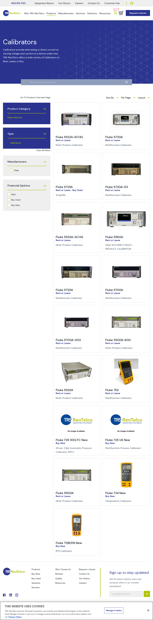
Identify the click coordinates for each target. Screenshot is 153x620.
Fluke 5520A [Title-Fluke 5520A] (64, 390)
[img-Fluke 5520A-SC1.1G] (76, 207)
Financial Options (18, 185)
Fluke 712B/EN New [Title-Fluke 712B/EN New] (69, 543)
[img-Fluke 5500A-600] (126, 310)
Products (51, 13)
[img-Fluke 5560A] (126, 207)
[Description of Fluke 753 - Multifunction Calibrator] (124, 398)
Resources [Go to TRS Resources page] (60, 583)
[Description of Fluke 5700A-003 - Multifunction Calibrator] (75, 348)
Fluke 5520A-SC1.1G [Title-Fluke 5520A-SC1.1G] (69, 237)
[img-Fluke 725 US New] (126, 410)
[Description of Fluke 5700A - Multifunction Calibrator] (124, 298)
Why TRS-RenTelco (34, 13)
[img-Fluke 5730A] (126, 107)
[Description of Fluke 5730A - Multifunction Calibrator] (124, 145)
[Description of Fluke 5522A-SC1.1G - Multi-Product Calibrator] (75, 145)
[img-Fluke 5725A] (76, 157)
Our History (64, 3)
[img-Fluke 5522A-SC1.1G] (76, 107)
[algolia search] (76, 93)
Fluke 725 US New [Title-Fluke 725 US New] (117, 440)
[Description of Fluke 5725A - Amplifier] (75, 195)
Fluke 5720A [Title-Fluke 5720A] (64, 290)
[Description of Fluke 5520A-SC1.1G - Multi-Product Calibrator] (75, 245)
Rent (13, 194)
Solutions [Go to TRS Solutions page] (36, 583)
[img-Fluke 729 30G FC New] (76, 410)
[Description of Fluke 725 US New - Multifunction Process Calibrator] (124, 448)
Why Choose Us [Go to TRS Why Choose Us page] (63, 569)
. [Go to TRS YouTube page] (16, 595)
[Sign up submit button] (147, 594)
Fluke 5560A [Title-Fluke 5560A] (114, 237)
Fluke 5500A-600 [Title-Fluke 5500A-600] (118, 340)
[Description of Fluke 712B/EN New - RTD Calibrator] (75, 551)
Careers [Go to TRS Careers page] (83, 583)
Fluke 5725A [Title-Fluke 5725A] (64, 187)
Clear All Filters (43, 150)
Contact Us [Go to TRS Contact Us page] (84, 573)
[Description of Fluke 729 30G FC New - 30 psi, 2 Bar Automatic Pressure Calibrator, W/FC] (75, 450)
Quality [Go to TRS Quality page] (58, 578)
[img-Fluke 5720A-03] (126, 157)
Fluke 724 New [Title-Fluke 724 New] (115, 493)
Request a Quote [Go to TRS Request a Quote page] (87, 569)
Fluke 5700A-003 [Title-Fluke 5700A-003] (68, 340)
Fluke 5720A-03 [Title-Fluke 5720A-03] (116, 187)
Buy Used (15, 200)
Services (80, 13)
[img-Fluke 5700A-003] (76, 310)
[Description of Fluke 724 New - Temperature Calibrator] (124, 501)
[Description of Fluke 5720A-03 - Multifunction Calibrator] (124, 195)
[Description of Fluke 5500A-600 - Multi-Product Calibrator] (124, 348)
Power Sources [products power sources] (14, 117)
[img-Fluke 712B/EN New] (76, 513)
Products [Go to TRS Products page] (36, 569)
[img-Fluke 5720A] (76, 260)
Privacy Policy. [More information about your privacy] (15, 617)
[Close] (148, 610)
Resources (105, 13)
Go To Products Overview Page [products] (35, 97)
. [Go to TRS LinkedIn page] (10, 595)
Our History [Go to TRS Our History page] (84, 578)
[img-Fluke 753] (126, 360)
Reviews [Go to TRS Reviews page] (59, 573)
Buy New (15, 205)
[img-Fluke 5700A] (126, 260)
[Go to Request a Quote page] (138, 13)
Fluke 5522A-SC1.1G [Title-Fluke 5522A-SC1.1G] (69, 137)
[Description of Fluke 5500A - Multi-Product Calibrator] (75, 501)
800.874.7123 (18, 3)
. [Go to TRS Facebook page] (4, 595)
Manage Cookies (114, 610)
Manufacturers (66, 13)
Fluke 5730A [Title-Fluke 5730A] (114, 137)
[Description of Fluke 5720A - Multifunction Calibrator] (75, 298)
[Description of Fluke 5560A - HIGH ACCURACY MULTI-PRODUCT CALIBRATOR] (124, 247)
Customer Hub (112, 3)
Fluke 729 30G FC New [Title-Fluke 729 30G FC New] (72, 440)
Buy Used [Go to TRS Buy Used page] (36, 578)
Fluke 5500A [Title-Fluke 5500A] (65, 493)
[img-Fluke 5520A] (76, 360)
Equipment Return (44, 3)
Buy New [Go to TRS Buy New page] (36, 573)
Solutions (92, 13)
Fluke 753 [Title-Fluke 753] (112, 390)
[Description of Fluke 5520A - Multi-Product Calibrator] (75, 398)
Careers (79, 3)
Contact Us (94, 3)
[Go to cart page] (121, 13)
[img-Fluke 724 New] (126, 463)
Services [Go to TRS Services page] (36, 587)
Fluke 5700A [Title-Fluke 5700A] (114, 290)
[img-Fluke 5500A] (76, 463)
